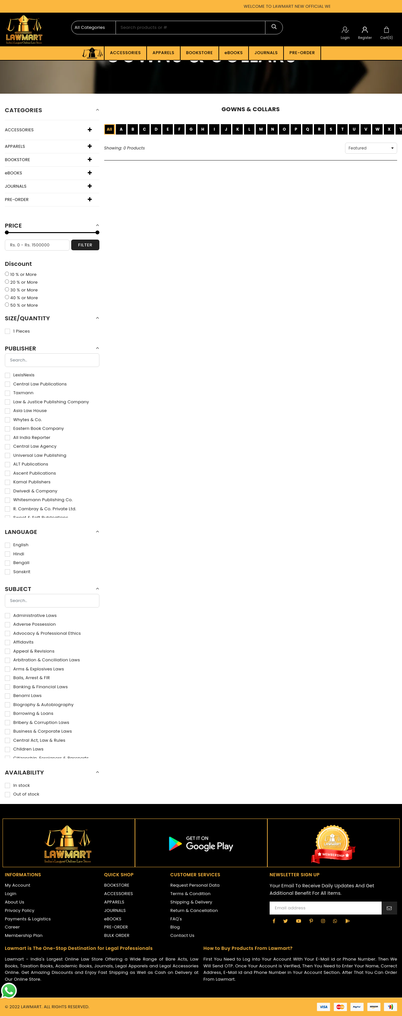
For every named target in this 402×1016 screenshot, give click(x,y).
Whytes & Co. (23, 420)
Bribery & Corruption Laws (37, 722)
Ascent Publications (30, 473)
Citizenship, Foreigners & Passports (47, 758)
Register (365, 37)
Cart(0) (386, 37)
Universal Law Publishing (35, 455)
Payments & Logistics (28, 919)
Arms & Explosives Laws (34, 669)
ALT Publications (26, 464)
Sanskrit (17, 572)
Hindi (14, 554)
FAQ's (176, 919)
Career (12, 927)
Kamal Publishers (27, 482)
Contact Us (182, 935)
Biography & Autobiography (39, 705)
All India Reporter (27, 437)
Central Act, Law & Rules (35, 740)
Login (345, 37)
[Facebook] (274, 921)
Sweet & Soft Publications (36, 517)
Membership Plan (24, 935)
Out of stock (22, 794)
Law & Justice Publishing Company (47, 402)
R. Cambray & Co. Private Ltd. (40, 509)
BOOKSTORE (199, 53)
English (16, 545)
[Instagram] (323, 921)
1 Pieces (17, 331)
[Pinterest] (311, 921)
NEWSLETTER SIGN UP (294, 875)
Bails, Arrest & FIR (27, 678)
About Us (14, 902)
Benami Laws (23, 695)
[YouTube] (299, 921)
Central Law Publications (36, 384)
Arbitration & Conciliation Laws (42, 660)
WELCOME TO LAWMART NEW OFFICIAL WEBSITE (300, 6)
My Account (17, 885)
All (109, 129)
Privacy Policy (19, 910)
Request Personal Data (194, 885)
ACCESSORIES (125, 53)
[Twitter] (285, 921)
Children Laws (24, 749)
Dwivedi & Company (31, 491)
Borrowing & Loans (29, 713)
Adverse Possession (30, 624)
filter (85, 245)
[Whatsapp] (335, 921)
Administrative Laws (31, 615)
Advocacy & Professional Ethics (43, 633)
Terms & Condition (190, 894)
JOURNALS (266, 53)
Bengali (17, 563)
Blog (175, 927)
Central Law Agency (31, 446)
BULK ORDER (116, 935)
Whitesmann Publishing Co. (39, 500)
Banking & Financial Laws (36, 687)
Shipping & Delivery (191, 902)
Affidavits (19, 642)
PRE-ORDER (302, 53)
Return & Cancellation (194, 910)
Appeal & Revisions (29, 651)
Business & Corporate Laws (38, 731)
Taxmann (19, 393)
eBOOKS (234, 53)
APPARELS (163, 53)
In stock (17, 785)
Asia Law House (26, 411)
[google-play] (348, 921)
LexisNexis (20, 375)
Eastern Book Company (34, 428)
